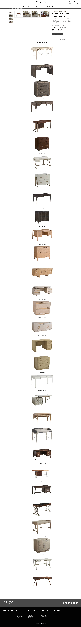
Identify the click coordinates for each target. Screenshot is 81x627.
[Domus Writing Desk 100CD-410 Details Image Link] (42, 407)
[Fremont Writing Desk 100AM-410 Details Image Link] (42, 389)
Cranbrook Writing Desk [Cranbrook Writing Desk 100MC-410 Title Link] (42, 463)
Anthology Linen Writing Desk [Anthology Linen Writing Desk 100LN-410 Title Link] (42, 445)
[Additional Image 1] (18, 14)
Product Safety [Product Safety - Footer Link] (30, 616)
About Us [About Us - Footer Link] (29, 611)
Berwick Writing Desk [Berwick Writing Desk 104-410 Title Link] (42, 135)
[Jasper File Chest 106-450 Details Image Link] (42, 225)
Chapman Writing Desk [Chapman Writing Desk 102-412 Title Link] (42, 80)
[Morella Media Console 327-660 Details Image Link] (42, 279)
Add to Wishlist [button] (58, 34)
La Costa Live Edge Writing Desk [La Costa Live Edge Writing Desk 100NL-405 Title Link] (42, 481)
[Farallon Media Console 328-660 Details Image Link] (42, 334)
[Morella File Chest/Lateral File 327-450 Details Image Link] (42, 261)
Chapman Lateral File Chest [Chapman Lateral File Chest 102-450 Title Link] (42, 98)
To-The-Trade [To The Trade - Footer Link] (18, 614)
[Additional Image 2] (27, 14)
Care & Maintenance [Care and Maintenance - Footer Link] (44, 616)
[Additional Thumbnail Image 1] (11, 12)
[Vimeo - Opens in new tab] (71, 603)
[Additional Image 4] (45, 14)
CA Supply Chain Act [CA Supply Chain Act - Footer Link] (31, 618)
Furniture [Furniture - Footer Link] (42, 611)
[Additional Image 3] (36, 14)
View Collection (62, 39)
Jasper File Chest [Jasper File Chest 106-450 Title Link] (42, 226)
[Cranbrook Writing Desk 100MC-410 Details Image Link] (42, 462)
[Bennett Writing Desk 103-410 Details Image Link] (42, 115)
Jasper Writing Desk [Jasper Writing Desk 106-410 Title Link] (42, 208)
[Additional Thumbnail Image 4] (11, 22)
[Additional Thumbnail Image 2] (11, 15)
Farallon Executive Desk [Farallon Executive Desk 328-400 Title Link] (42, 299)
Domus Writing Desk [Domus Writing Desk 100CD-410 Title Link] (42, 408)
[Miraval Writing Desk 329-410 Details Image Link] (42, 352)
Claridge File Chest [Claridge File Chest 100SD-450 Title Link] (42, 554)
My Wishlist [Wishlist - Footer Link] (18, 618)
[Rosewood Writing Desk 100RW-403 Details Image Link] (42, 516)
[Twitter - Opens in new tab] (77, 603)
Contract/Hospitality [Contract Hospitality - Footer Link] (19, 616)
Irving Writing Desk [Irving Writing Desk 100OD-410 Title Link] (42, 499)
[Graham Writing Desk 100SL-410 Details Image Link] (42, 571)
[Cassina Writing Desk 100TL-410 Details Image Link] (42, 589)
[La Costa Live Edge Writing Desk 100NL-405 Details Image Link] (42, 480)
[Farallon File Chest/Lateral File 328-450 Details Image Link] (42, 316)
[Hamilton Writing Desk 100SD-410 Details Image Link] (42, 535)
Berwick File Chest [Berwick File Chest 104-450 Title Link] (42, 153)
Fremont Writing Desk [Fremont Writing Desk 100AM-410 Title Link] (42, 390)
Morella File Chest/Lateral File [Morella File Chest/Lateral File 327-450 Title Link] (42, 262)
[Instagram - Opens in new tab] (63, 603)
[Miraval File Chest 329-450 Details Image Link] (42, 370)
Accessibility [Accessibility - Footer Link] (43, 618)
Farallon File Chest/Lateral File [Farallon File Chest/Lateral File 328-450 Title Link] (42, 317)
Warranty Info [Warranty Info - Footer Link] (43, 615)
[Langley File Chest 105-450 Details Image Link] (42, 188)
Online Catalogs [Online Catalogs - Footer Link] (18, 611)
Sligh (64, 11)
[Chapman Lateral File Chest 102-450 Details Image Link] (42, 97)
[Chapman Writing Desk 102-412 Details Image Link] (42, 79)
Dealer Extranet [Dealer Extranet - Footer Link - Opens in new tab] (56, 614)
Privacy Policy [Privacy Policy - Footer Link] (30, 614)
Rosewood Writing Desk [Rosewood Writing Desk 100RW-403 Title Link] (42, 518)
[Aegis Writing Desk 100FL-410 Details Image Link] (42, 425)
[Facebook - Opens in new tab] (66, 603)
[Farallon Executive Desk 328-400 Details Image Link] (42, 297)
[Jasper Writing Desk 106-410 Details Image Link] (42, 206)
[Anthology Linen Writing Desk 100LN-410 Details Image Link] (42, 443)
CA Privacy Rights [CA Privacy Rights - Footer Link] (31, 617)
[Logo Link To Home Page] (40, 4)
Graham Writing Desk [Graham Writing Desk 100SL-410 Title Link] (42, 572)
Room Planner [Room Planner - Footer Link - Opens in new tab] (18, 617)
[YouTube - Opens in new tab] (74, 603)
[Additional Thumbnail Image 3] (11, 19)
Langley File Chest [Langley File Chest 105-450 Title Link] (42, 189)
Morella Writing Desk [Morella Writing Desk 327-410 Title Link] (42, 244)
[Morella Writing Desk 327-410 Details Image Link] (42, 243)
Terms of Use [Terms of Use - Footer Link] (30, 615)
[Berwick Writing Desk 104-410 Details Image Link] (42, 133)
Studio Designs (14, 8)
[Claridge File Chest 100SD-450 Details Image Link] (42, 553)
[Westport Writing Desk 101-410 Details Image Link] (42, 60)
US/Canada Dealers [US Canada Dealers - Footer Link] (57, 611)
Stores (69, 1)
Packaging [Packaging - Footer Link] (42, 617)
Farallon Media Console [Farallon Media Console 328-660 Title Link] (42, 335)
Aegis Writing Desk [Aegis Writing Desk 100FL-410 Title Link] (42, 426)
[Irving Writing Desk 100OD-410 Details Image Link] (42, 498)
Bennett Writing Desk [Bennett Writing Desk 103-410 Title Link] (42, 116)
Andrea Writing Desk (20, 8)
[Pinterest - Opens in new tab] (69, 603)
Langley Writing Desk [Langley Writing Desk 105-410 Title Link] (42, 171)
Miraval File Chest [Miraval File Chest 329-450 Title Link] (42, 372)
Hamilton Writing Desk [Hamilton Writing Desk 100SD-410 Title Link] (42, 536)
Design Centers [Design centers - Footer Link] (18, 615)
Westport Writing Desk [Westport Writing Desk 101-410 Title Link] (42, 62)
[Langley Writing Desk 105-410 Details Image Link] (42, 170)
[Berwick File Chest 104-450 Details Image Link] (42, 152)
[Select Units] (5, 617)
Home (10, 8)
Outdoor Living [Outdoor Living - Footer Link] (43, 614)
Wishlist (76, 1)
